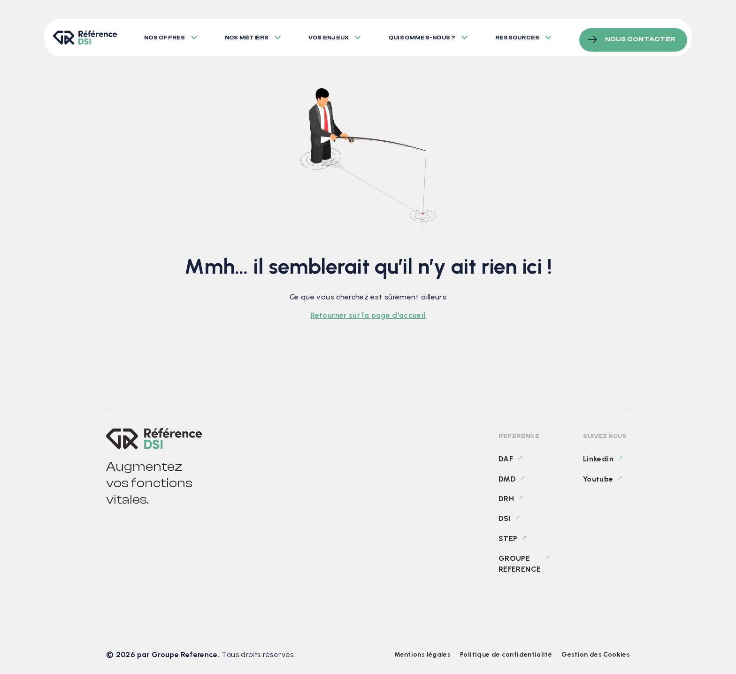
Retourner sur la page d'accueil (367, 315)
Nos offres (164, 35)
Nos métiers (248, 35)
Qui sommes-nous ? (425, 35)
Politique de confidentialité (506, 655)
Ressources (521, 35)
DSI (504, 518)
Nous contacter (640, 34)
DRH (506, 498)
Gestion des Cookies (595, 655)
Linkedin (598, 458)
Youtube (598, 479)
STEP (507, 538)
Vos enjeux (330, 35)
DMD (507, 479)
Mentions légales (422, 655)
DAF (505, 458)
